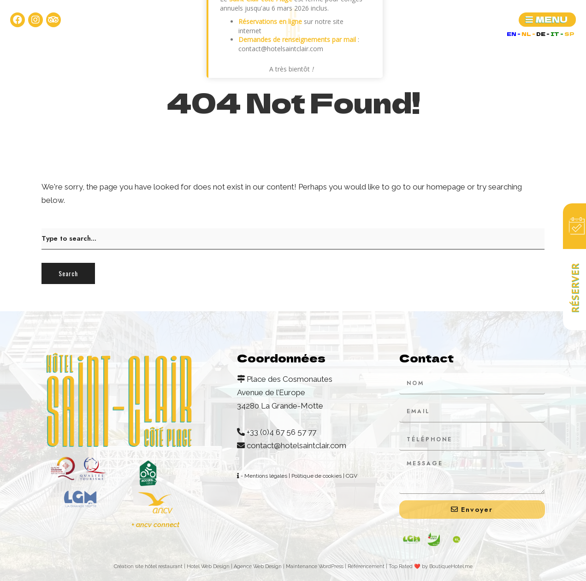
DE (541, 33)
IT (555, 33)
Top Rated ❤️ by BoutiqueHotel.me (431, 566)
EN (512, 33)
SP (569, 33)
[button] (547, 19)
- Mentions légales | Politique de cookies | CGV (297, 476)
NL (526, 33)
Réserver (574, 288)
